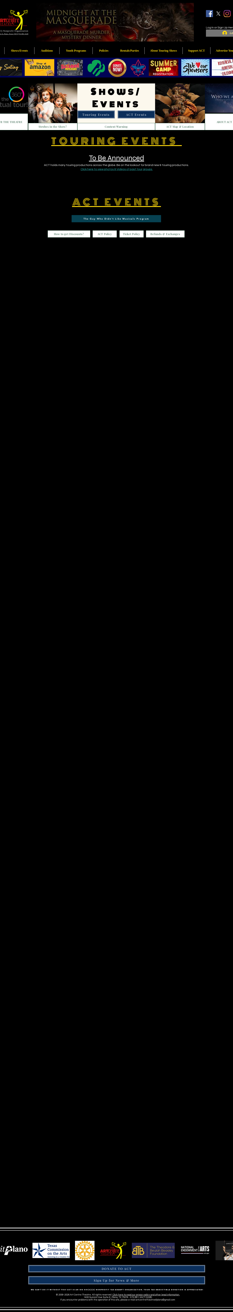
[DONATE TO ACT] (116, 1268)
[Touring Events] (96, 114)
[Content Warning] (116, 126)
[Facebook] (209, 13)
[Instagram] (227, 13)
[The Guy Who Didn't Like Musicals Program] (116, 218)
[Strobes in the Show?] (52, 126)
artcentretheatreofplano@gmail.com (155, 1300)
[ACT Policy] (105, 234)
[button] (76, 50)
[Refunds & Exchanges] (165, 234)
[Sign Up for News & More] (116, 1280)
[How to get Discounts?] (69, 234)
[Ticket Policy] (131, 234)
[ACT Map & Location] (180, 126)
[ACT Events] (136, 114)
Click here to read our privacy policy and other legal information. (146, 1294)
